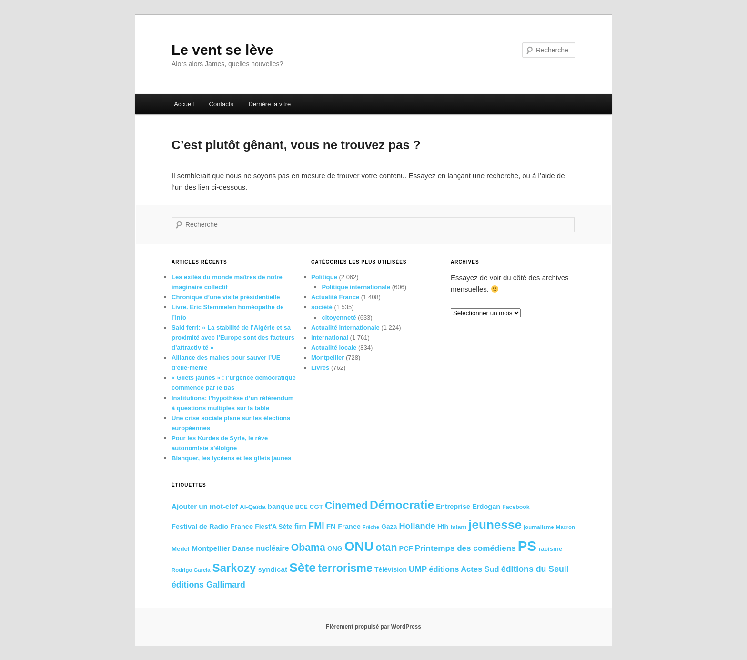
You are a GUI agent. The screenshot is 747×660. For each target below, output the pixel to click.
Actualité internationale (345, 327)
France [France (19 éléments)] (349, 526)
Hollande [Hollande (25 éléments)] (417, 526)
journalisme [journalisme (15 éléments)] (539, 527)
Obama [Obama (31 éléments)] (308, 547)
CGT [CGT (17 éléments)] (316, 506)
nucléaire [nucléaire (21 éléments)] (272, 548)
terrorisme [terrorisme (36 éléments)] (345, 568)
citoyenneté (339, 317)
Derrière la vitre (269, 104)
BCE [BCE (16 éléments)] (301, 507)
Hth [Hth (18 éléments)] (442, 526)
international (329, 337)
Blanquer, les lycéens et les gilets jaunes (231, 458)
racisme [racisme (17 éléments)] (550, 548)
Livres (320, 367)
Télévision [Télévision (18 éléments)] (390, 569)
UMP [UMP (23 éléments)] (418, 569)
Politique (324, 277)
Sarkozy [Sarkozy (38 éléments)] (234, 567)
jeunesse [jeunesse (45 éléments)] (495, 525)
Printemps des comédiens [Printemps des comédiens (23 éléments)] (465, 548)
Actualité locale (333, 347)
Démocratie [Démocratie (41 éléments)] (402, 504)
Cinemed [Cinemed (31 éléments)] (346, 505)
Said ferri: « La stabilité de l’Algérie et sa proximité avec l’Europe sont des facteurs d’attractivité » (233, 337)
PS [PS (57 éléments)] (527, 546)
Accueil (184, 104)
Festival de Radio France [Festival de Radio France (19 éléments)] (212, 526)
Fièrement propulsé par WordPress (373, 626)
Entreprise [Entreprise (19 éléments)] (453, 506)
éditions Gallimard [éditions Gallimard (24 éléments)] (208, 584)
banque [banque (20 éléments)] (280, 506)
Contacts (221, 104)
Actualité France (335, 297)
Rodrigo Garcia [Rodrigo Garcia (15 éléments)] (191, 570)
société (322, 307)
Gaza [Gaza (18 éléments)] (389, 526)
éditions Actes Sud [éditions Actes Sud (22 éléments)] (464, 569)
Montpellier (327, 357)
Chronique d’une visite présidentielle (226, 297)
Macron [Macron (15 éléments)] (565, 527)
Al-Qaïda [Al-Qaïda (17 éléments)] (252, 506)
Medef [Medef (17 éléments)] (181, 548)
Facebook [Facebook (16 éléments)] (515, 507)
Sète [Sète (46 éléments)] (302, 567)
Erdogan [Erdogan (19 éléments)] (486, 506)
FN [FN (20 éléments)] (331, 526)
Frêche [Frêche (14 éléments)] (371, 527)
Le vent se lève (222, 50)
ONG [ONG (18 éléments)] (335, 548)
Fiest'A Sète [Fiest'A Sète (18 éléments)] (273, 526)
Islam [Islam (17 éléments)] (458, 526)
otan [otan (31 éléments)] (386, 547)
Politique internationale (356, 287)
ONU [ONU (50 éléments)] (359, 546)
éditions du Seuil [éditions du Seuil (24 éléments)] (535, 569)
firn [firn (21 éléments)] (300, 526)
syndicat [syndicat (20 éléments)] (272, 569)
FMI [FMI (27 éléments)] (316, 525)
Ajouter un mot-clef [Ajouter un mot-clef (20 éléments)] (205, 506)
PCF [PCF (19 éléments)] (406, 548)
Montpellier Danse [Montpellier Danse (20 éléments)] (223, 548)
